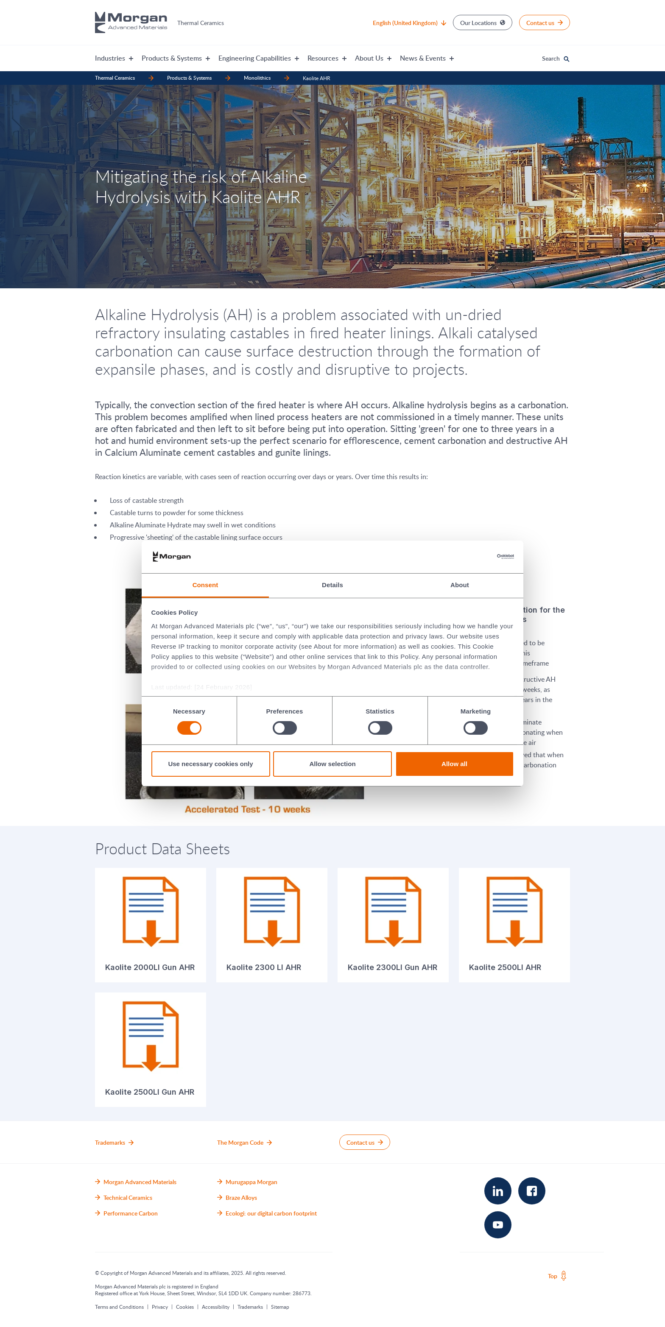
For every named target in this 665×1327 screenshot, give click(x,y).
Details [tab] (332, 584)
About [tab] (459, 584)
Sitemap (280, 1306)
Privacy (160, 1306)
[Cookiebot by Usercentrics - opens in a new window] (477, 556)
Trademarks (250, 1306)
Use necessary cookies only (210, 763)
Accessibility (215, 1306)
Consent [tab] (205, 584)
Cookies (185, 1306)
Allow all (454, 763)
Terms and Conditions (119, 1306)
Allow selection (332, 763)
